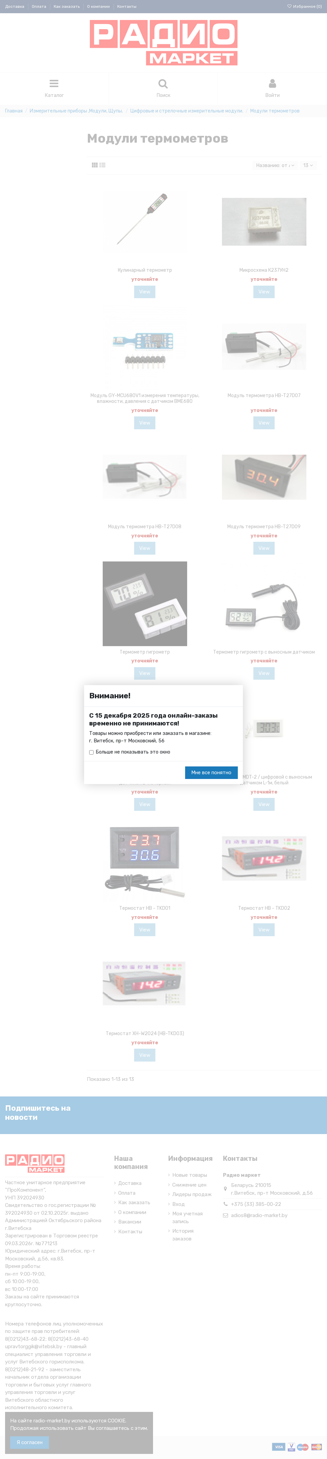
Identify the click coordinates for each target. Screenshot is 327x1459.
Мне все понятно (211, 773)
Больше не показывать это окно (134, 752)
